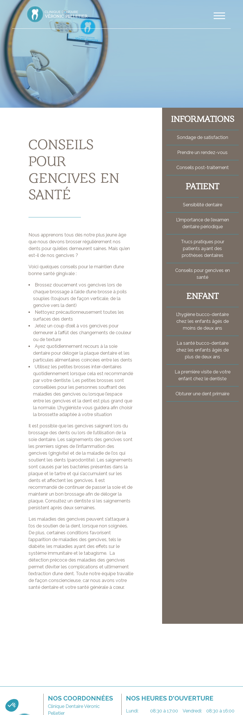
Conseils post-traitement (202, 167)
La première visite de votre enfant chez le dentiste (202, 375)
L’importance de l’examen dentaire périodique (202, 223)
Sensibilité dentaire (202, 204)
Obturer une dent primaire (202, 393)
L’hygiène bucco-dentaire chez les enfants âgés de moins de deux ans (202, 321)
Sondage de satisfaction (202, 137)
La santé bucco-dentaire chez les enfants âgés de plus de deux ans (202, 349)
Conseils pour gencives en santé (202, 274)
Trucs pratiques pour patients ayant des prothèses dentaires (202, 248)
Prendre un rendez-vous (202, 152)
